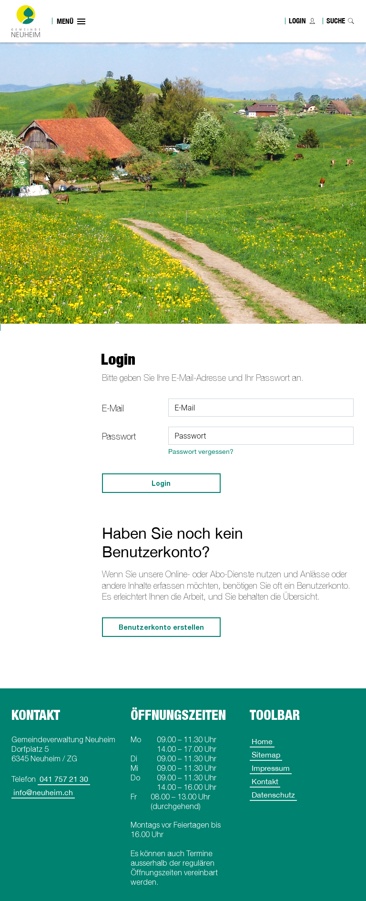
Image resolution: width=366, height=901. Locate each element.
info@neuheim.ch (43, 792)
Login (297, 21)
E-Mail (113, 408)
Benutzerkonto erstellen (161, 627)
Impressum (271, 768)
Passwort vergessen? (201, 451)
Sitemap (266, 754)
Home (262, 741)
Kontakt (265, 781)
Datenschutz (273, 794)
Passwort (119, 436)
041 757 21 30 (64, 779)
